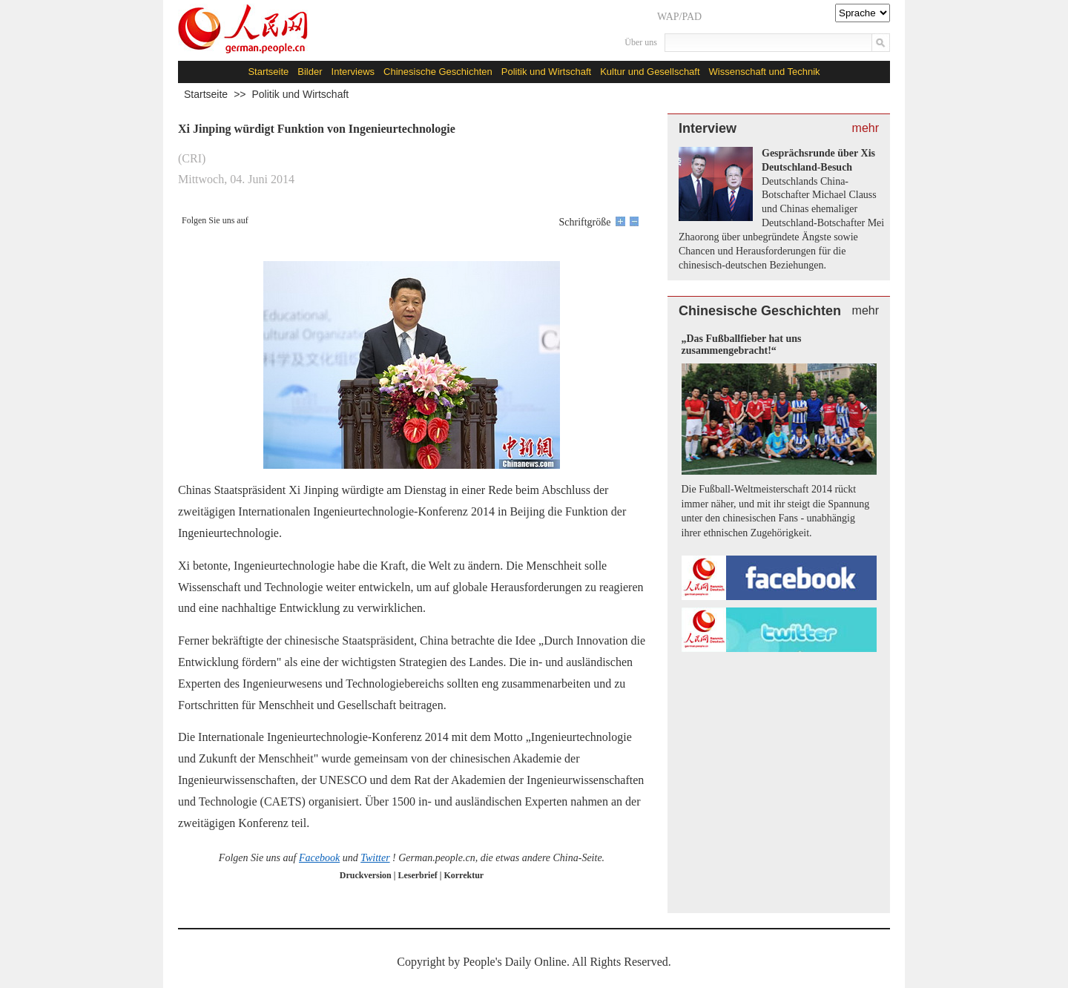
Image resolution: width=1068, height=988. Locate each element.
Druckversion (366, 875)
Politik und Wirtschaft (546, 71)
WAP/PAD (679, 16)
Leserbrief (418, 875)
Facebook (319, 857)
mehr (865, 128)
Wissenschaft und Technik (764, 71)
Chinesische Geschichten (437, 71)
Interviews (353, 71)
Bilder (309, 71)
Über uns (640, 42)
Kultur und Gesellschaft (649, 71)
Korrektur (464, 875)
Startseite (268, 71)
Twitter (374, 857)
